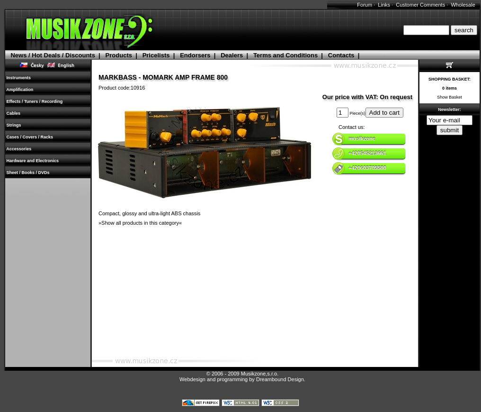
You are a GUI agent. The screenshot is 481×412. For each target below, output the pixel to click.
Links (384, 5)
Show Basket (449, 97)
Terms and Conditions (285, 55)
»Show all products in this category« (140, 223)
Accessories (19, 148)
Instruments (18, 77)
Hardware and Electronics (32, 160)
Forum (364, 5)
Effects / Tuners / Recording (34, 101)
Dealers (232, 55)
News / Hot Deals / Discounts (52, 55)
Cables (13, 113)
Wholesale (463, 5)
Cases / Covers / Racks (29, 137)
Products (119, 55)
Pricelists (156, 55)
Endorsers (195, 55)
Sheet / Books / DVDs (28, 172)
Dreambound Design (280, 379)
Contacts (341, 55)
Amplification (20, 89)
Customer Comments (420, 5)
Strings (13, 125)
